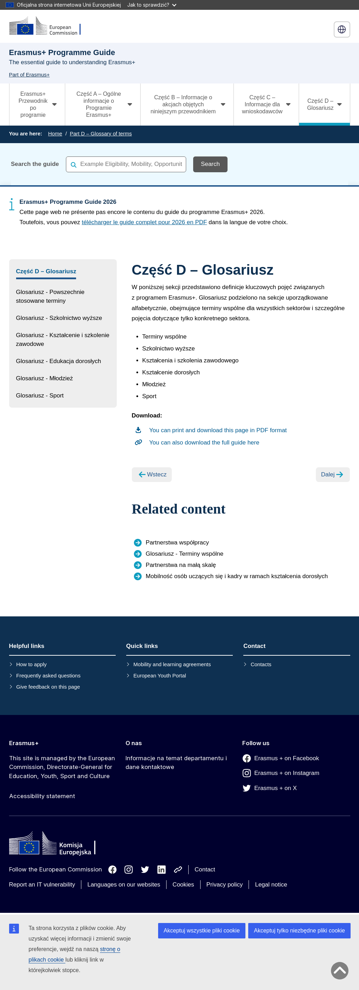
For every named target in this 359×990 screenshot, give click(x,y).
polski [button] (341, 29)
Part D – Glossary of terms (101, 133)
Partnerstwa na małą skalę (181, 565)
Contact (205, 869)
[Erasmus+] (49, 26)
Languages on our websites (123, 884)
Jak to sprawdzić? (151, 5)
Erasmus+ (24, 743)
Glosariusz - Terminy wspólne (185, 553)
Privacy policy (224, 884)
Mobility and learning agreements (172, 664)
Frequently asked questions (48, 675)
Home (55, 133)
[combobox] (126, 164)
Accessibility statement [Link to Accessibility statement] (42, 796)
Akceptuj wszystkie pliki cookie (202, 931)
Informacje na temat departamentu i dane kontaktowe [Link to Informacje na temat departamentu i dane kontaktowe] (176, 763)
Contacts (261, 664)
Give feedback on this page (48, 687)
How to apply (31, 664)
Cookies (183, 884)
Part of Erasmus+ (29, 75)
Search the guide (35, 164)
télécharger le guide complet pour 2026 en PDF (144, 222)
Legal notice (271, 884)
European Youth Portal (160, 675)
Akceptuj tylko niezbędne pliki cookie (299, 931)
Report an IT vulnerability (42, 884)
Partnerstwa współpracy (177, 542)
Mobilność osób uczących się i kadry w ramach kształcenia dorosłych (237, 576)
